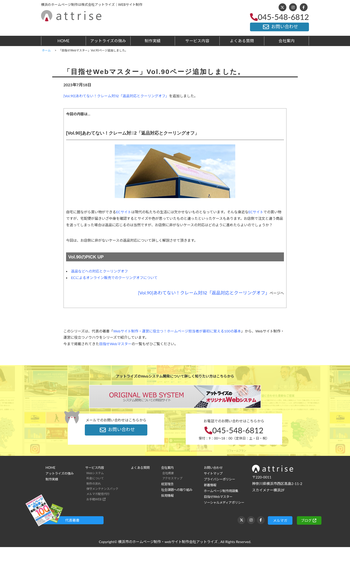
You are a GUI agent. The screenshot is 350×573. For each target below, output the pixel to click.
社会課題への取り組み (176, 490)
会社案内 (287, 40)
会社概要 (168, 473)
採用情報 (167, 495)
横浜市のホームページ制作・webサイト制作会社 (157, 541)
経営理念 (167, 484)
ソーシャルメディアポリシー (224, 502)
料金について (95, 478)
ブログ (306, 520)
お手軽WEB (94, 499)
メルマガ (280, 520)
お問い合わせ (279, 27)
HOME (64, 40)
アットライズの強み (108, 40)
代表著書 (72, 520)
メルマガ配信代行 (98, 494)
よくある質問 (242, 40)
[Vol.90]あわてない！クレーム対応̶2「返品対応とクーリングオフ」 (116, 96)
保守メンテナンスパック (102, 489)
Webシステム (95, 473)
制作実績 (153, 40)
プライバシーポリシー (219, 479)
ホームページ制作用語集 (221, 491)
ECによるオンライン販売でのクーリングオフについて (114, 277)
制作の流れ (93, 483)
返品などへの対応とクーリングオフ (99, 271)
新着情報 (210, 485)
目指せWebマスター (115, 344)
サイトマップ (213, 473)
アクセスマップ (172, 478)
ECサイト (123, 212)
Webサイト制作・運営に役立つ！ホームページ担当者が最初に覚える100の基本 (177, 331)
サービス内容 (197, 40)
